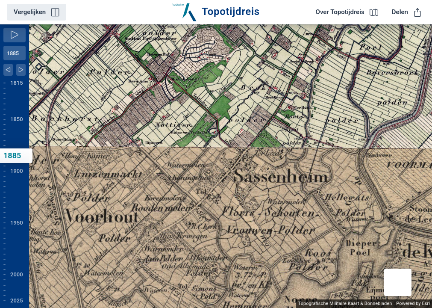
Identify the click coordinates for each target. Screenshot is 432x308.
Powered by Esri (413, 303)
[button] (397, 282)
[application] (230, 166)
